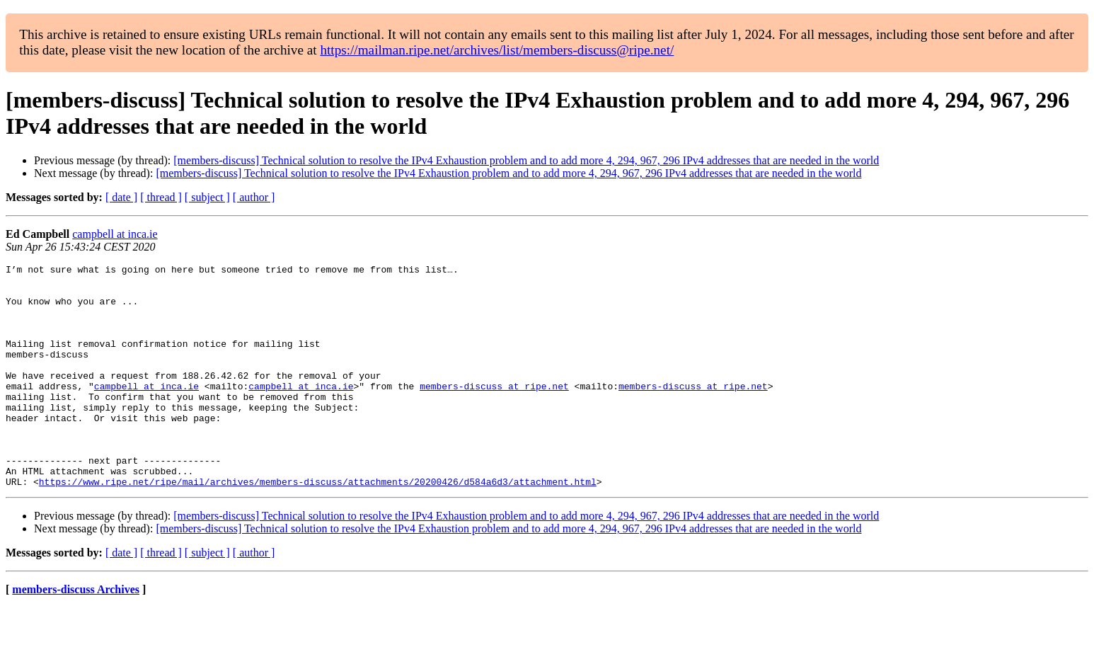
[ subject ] (207, 197)
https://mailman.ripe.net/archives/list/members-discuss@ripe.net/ (497, 49)
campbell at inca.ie (114, 234)
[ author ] (254, 197)
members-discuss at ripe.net (494, 411)
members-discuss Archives (75, 634)
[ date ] (121, 197)
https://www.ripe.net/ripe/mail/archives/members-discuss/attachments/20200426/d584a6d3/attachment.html (318, 526)
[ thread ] (161, 197)
